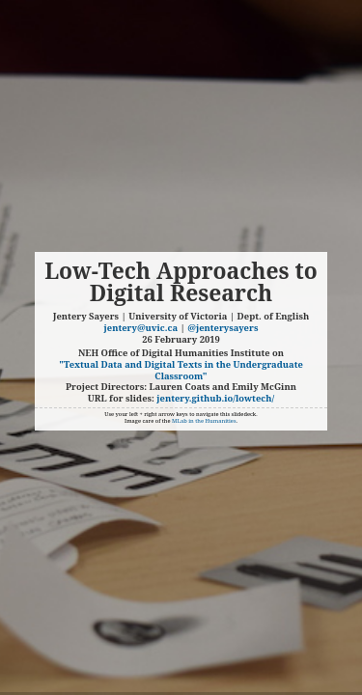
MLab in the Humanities (204, 421)
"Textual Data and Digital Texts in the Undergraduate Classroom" (181, 370)
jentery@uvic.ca (141, 327)
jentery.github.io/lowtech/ (215, 398)
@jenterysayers (222, 327)
